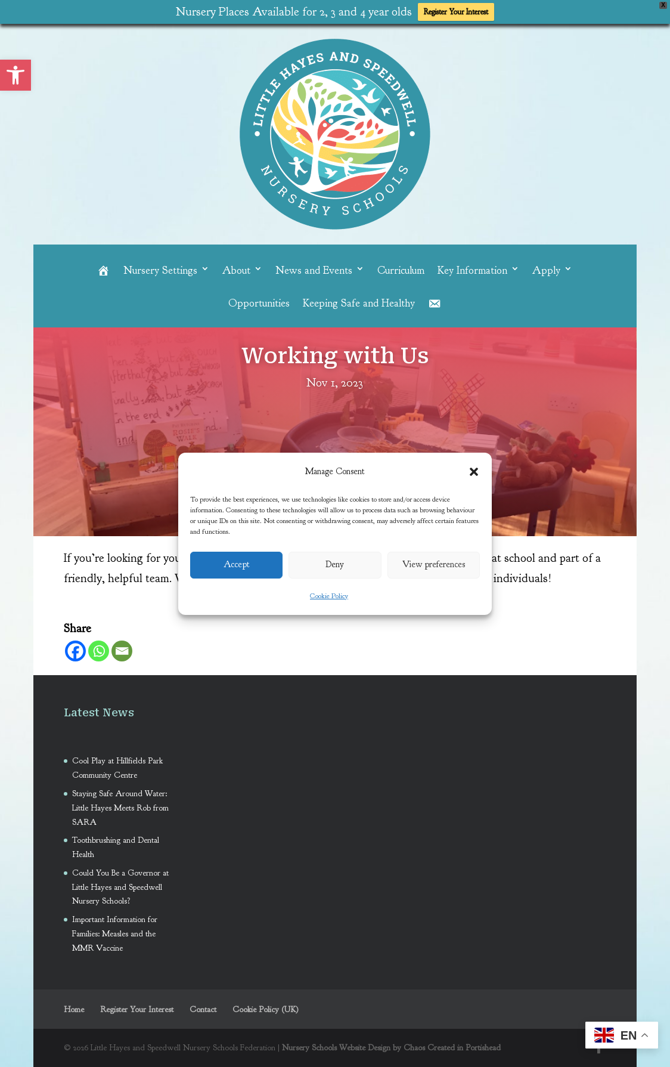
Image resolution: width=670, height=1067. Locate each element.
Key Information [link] (472, 270)
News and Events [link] (313, 270)
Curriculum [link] (400, 270)
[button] (474, 472)
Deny (334, 564)
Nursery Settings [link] (160, 270)
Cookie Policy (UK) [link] (265, 1009)
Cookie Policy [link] (329, 596)
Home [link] (74, 1009)
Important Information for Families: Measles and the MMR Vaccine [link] (114, 933)
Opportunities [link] (259, 304)
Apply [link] (546, 270)
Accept (237, 564)
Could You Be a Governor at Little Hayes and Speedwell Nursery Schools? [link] (120, 887)
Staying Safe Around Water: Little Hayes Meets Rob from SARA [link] (120, 807)
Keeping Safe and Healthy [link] (359, 304)
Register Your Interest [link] (456, 12)
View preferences (433, 564)
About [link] (236, 270)
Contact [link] (203, 1009)
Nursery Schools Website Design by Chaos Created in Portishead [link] (391, 1048)
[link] (15, 75)
